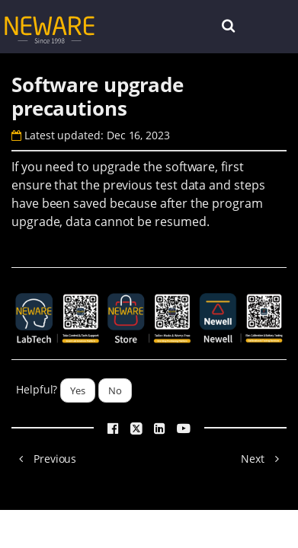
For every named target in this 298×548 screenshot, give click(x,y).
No (115, 390)
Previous (43, 458)
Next (264, 458)
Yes (77, 390)
